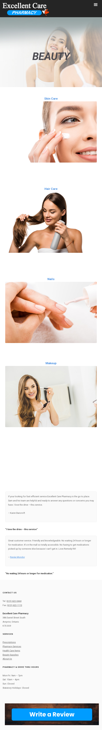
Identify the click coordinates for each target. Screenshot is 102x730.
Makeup (51, 363)
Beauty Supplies (11, 655)
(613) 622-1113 (14, 605)
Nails (51, 279)
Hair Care (51, 189)
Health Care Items (11, 650)
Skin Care (51, 98)
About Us (7, 659)
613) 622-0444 (14, 601)
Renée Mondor (17, 557)
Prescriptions (9, 642)
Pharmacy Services (12, 646)
